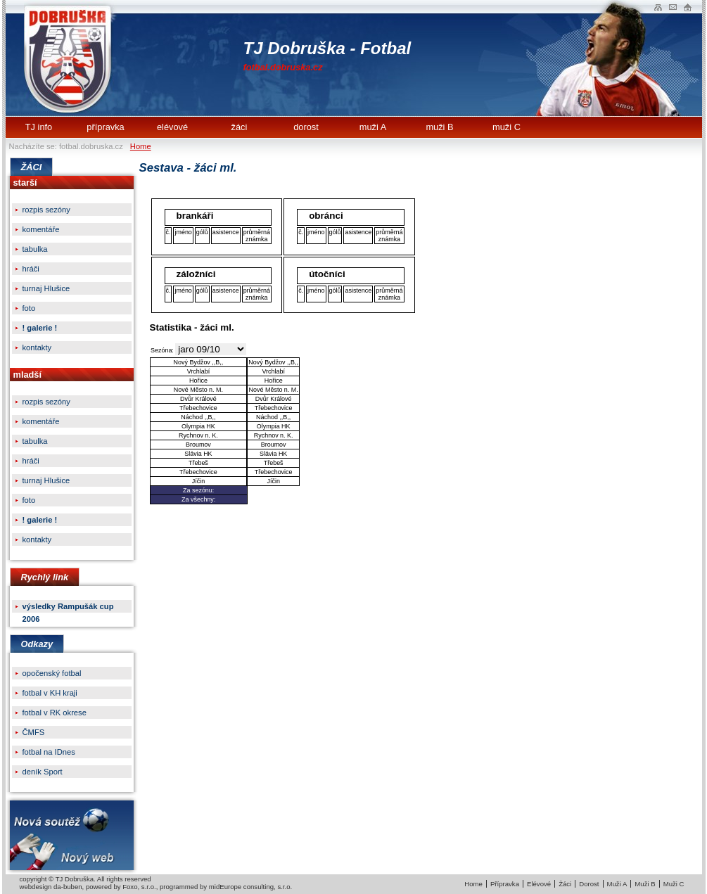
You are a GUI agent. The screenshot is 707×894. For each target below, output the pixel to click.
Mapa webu (658, 6)
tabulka (35, 249)
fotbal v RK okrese (55, 712)
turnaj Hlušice (46, 288)
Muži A (617, 884)
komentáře (41, 229)
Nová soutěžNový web (72, 835)
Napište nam (673, 6)
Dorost (589, 884)
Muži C (673, 884)
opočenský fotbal (52, 673)
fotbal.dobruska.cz (283, 67)
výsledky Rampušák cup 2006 (68, 607)
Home (140, 146)
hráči (31, 268)
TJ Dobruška (70, 58)
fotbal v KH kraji (50, 693)
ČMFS (34, 732)
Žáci (565, 884)
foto (29, 308)
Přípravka (504, 884)
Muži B (645, 884)
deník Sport (43, 771)
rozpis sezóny (46, 209)
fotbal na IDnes (49, 752)
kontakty (37, 347)
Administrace (688, 6)
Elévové (539, 884)
